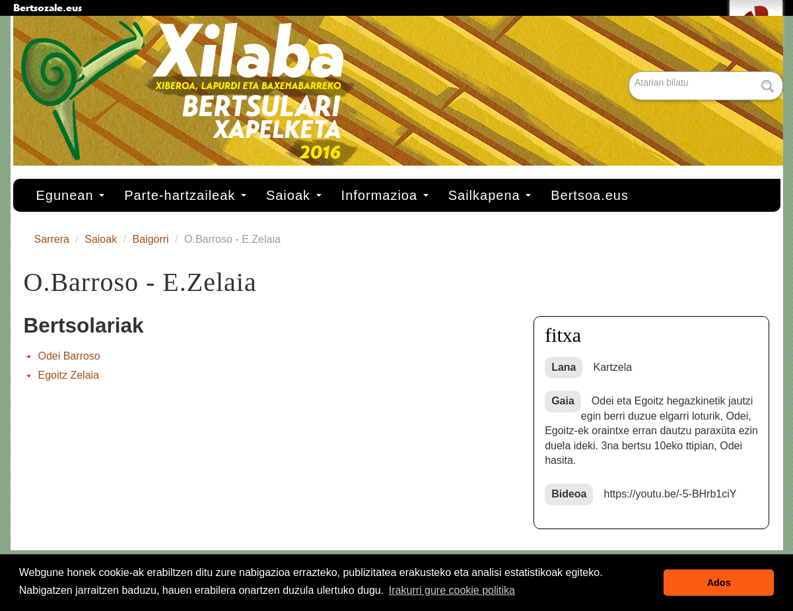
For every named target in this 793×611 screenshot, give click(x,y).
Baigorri (151, 239)
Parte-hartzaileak (185, 195)
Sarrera (51, 239)
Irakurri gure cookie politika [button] (452, 590)
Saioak (294, 195)
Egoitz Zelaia (69, 375)
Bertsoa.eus (590, 195)
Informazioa (385, 195)
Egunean (70, 195)
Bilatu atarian (630, 72)
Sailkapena (490, 195)
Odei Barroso (69, 356)
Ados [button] (719, 582)
